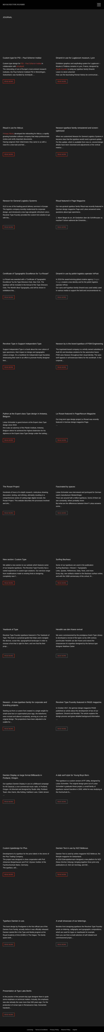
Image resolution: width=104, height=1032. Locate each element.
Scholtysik (20, 66)
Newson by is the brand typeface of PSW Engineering (79, 344)
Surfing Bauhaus (63, 559)
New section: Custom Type (14, 559)
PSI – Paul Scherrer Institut (31, 63)
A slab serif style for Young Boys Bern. (72, 775)
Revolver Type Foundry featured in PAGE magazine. (79, 702)
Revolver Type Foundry (14, 5)
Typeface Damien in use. (14, 921)
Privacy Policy (54, 1030)
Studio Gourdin (61, 69)
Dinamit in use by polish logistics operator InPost (77, 273)
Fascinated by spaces (65, 486)
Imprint (75, 1030)
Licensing (30, 1030)
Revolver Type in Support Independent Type (22, 344)
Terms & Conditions (41, 1030)
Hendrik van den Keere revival (69, 629)
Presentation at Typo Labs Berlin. (17, 991)
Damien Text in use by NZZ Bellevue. (72, 848)
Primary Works (8, 134)
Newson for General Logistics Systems (20, 201)
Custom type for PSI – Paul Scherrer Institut (22, 58)
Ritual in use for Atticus (13, 128)
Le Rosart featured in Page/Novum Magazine (76, 414)
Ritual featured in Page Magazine (70, 201)
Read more (8, 81)
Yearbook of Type (10, 629)
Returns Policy (65, 1030)
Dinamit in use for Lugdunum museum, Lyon (75, 58)
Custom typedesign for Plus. (15, 848)
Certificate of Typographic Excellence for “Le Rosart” (26, 273)
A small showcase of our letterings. (71, 921)
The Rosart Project (11, 486)
